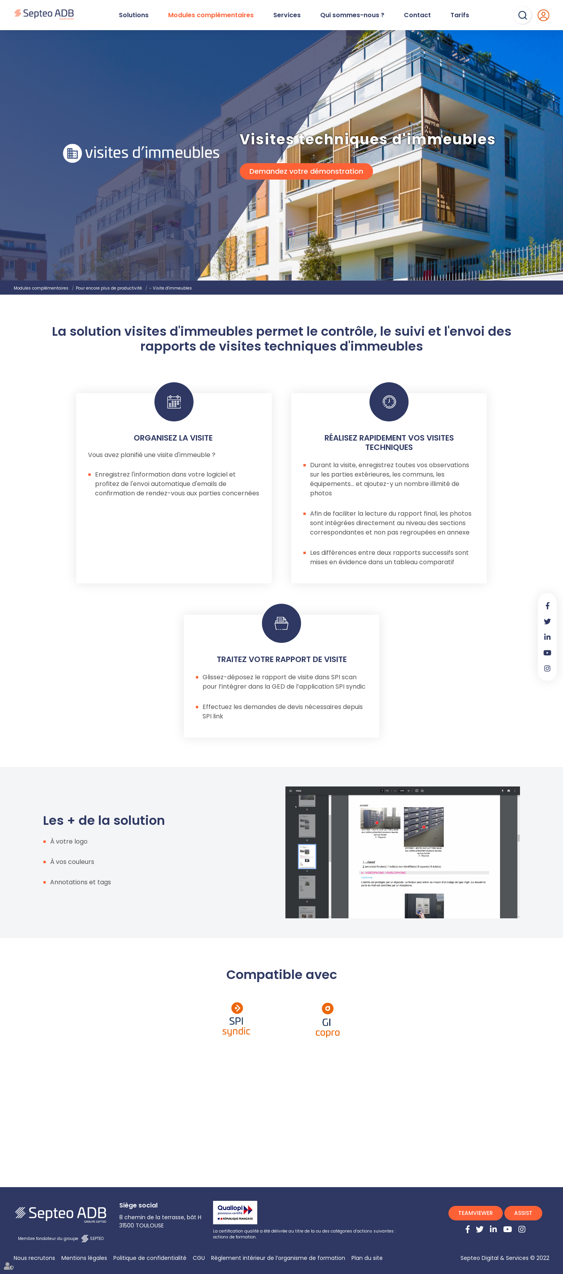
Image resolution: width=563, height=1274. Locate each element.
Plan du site (367, 1258)
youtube (547, 652)
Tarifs (459, 15)
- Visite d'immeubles (170, 288)
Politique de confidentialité (149, 1258)
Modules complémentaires (211, 15)
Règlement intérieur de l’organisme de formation (278, 1258)
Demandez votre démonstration (306, 171)
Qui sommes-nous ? (352, 15)
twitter (547, 621)
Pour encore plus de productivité (109, 288)
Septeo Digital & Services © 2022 (505, 1258)
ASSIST (523, 1213)
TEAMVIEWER (475, 1213)
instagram (547, 668)
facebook (547, 605)
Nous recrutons (34, 1258)
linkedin (547, 637)
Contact (417, 15)
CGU (199, 1258)
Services (287, 15)
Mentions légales (84, 1258)
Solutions (134, 15)
